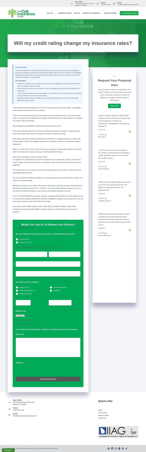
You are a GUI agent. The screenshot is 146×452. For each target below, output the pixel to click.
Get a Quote (102, 413)
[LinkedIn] (112, 448)
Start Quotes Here (129, 13)
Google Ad (56, 290)
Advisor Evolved (52, 448)
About (100, 410)
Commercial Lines (25, 242)
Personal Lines (24, 239)
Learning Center (65, 13)
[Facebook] (109, 448)
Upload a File (21, 311)
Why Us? (51, 13)
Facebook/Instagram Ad (27, 290)
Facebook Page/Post (60, 287)
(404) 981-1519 (106, 4)
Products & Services (92, 13)
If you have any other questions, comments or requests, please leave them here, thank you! (46, 332)
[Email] (116, 448)
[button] (114, 106)
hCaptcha (20, 363)
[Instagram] (119, 448)
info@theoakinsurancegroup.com (128, 4)
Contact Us (102, 418)
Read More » (102, 129)
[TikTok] (126, 448)
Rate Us (77, 13)
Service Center (110, 13)
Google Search (24, 287)
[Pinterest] (123, 448)
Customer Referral (25, 293)
